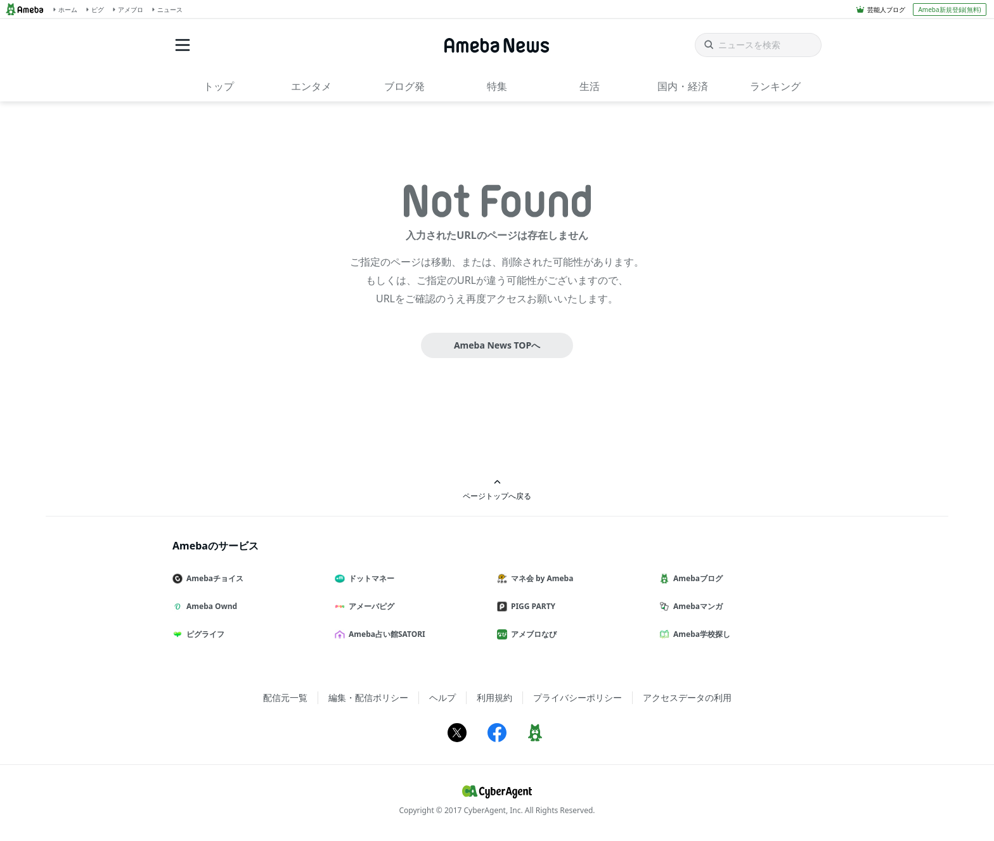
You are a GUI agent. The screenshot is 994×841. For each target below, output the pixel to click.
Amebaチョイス (213, 578)
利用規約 (494, 697)
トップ (218, 86)
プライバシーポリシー (577, 697)
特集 (497, 86)
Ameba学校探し (699, 634)
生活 (589, 86)
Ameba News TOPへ (497, 345)
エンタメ (311, 86)
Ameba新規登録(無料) (949, 9)
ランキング (775, 86)
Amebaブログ (696, 578)
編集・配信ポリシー (368, 697)
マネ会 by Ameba (540, 578)
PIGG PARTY (531, 606)
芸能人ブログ (886, 9)
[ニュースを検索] (758, 45)
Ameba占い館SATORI (385, 634)
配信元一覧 (285, 697)
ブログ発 (404, 86)
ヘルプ (442, 697)
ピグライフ (203, 634)
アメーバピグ (369, 606)
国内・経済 (682, 86)
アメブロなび (532, 634)
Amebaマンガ (696, 606)
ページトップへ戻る (497, 489)
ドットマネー (369, 578)
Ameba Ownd (209, 606)
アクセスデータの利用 (687, 697)
